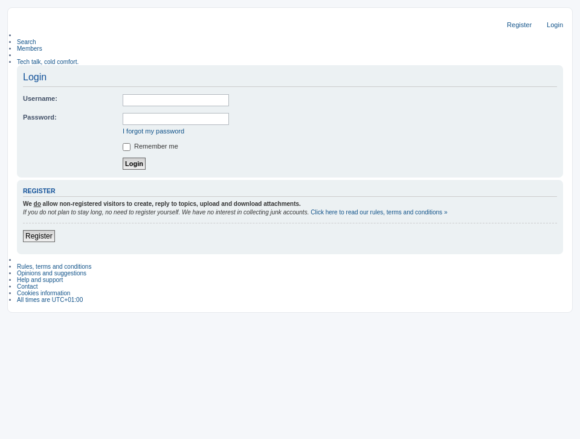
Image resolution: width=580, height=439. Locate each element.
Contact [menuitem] (27, 286)
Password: (40, 117)
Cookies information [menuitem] (43, 293)
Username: (40, 98)
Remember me (150, 146)
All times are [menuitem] (50, 299)
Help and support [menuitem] (40, 280)
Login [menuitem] (555, 24)
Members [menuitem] (29, 48)
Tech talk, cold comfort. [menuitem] (48, 62)
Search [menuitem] (26, 42)
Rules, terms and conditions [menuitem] (54, 266)
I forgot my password (153, 131)
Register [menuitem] (519, 24)
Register (39, 236)
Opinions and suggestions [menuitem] (51, 273)
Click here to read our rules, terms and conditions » (379, 212)
